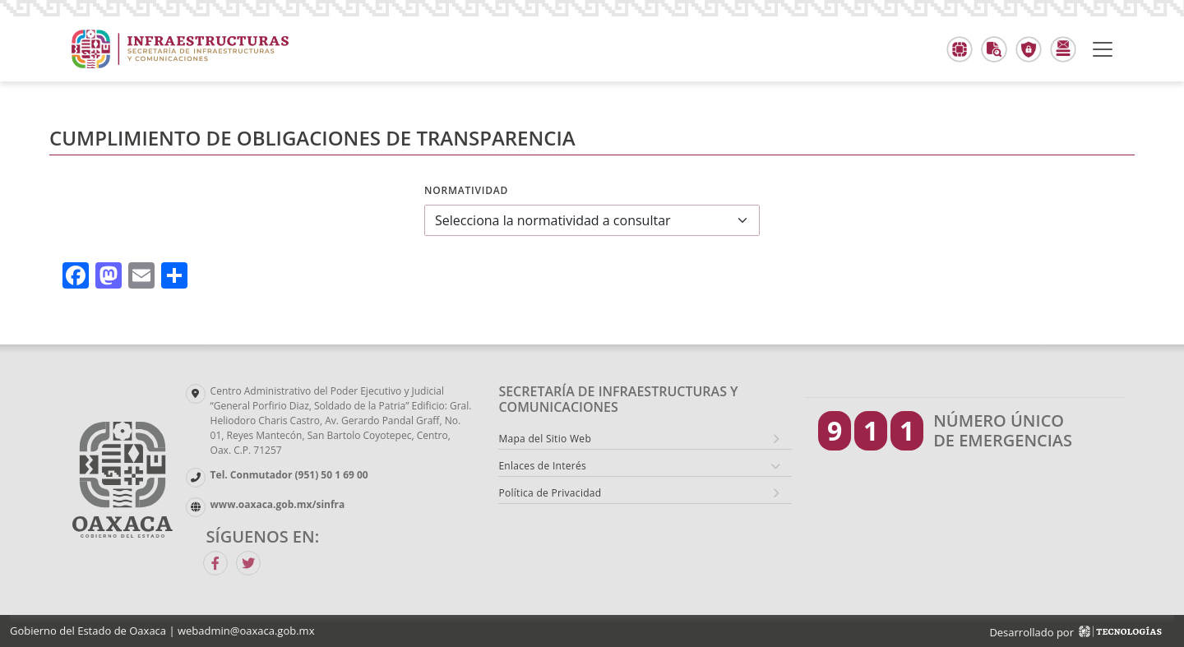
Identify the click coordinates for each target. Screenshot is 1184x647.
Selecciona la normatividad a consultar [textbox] (553, 220)
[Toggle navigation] (1102, 49)
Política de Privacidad (549, 493)
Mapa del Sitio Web (544, 439)
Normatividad (466, 190)
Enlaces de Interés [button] (542, 466)
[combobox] (592, 220)
